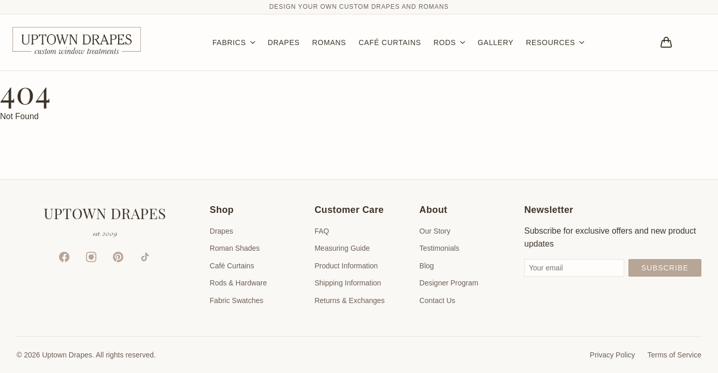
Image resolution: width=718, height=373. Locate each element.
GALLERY (495, 42)
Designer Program (449, 283)
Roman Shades (235, 248)
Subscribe (664, 268)
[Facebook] (64, 257)
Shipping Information (347, 283)
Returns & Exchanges (349, 300)
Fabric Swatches (236, 300)
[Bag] (666, 42)
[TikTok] (145, 257)
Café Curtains (232, 266)
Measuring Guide (342, 248)
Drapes (221, 231)
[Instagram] (91, 257)
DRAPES (284, 42)
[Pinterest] (118, 257)
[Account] (695, 42)
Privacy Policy (612, 355)
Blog (427, 266)
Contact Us (437, 300)
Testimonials (439, 248)
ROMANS (329, 42)
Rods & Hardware (238, 283)
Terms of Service (674, 355)
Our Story (435, 231)
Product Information (346, 266)
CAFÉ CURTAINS (389, 42)
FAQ (321, 231)
